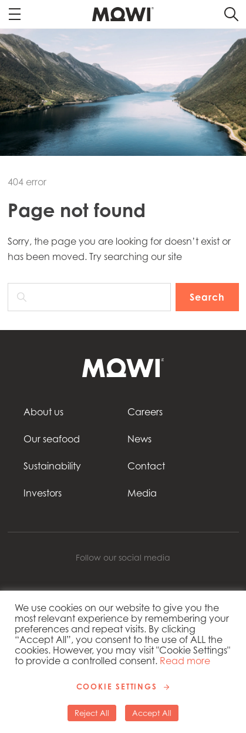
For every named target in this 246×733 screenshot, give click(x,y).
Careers (145, 412)
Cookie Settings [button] (116, 686)
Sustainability (52, 466)
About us (43, 412)
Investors (42, 493)
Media (142, 493)
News (139, 439)
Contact (146, 466)
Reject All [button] (92, 713)
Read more (185, 661)
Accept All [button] (151, 713)
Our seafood (51, 439)
